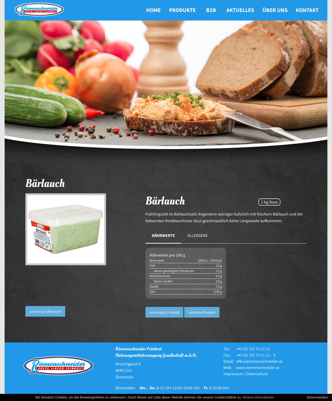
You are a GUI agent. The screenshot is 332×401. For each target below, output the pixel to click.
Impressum (233, 373)
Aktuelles (240, 10)
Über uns (275, 10)
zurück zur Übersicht (45, 311)
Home (153, 10)
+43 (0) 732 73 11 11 (253, 348)
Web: (227, 367)
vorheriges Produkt (164, 312)
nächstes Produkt (201, 312)
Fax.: (227, 355)
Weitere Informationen (258, 397)
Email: (228, 361)
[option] (82, 229)
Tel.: (227, 348)
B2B (211, 10)
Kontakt (307, 10)
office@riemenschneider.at (259, 361)
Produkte (182, 10)
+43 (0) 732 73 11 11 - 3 (255, 355)
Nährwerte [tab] (163, 235)
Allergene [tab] (197, 235)
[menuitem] (153, 10)
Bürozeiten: (126, 387)
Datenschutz (257, 373)
